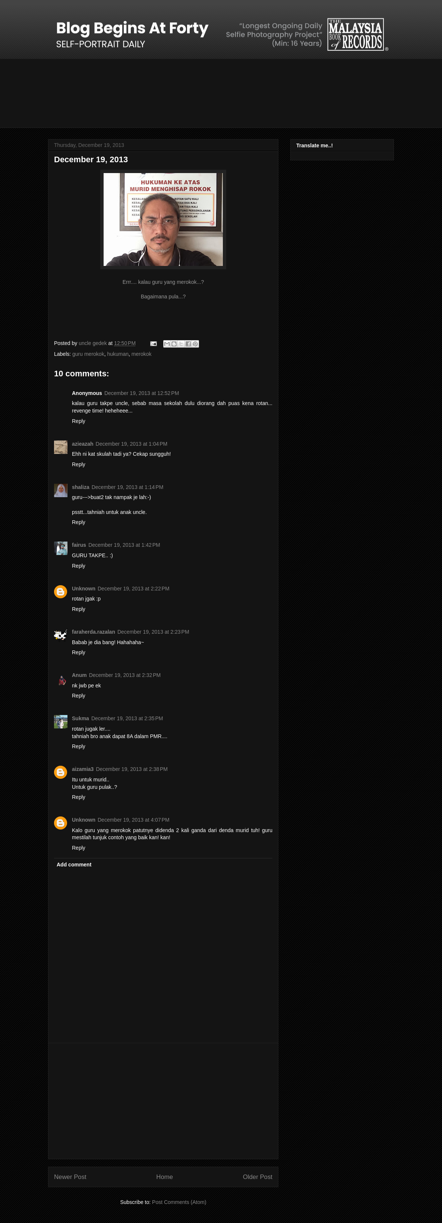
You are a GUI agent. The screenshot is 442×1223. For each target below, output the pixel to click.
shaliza (80, 487)
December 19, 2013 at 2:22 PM (134, 589)
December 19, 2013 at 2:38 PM (132, 769)
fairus (79, 545)
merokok (142, 354)
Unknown (83, 589)
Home (164, 1176)
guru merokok (88, 354)
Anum (79, 675)
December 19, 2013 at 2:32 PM (125, 675)
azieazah (83, 444)
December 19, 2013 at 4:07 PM (134, 820)
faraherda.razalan (93, 632)
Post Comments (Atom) (179, 1202)
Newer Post (70, 1176)
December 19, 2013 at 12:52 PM (141, 393)
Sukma (80, 718)
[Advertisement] (163, 1101)
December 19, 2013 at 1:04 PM (132, 444)
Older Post (257, 1176)
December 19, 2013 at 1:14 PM (128, 487)
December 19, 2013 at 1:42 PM (124, 545)
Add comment (74, 865)
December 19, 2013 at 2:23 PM (153, 632)
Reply (78, 421)
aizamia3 (83, 769)
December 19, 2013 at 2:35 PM (127, 718)
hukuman (118, 354)
